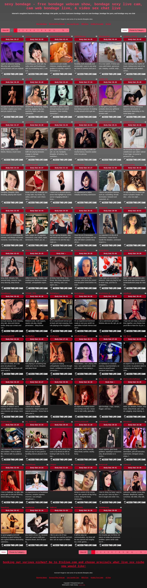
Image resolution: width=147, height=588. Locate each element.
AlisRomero (54, 336)
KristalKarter (128, 79)
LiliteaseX (127, 464)
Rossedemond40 (105, 122)
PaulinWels (78, 507)
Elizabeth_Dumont (130, 36)
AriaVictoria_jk (104, 293)
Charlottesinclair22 (57, 422)
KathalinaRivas (129, 122)
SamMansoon (55, 250)
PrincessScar (79, 165)
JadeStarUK (103, 422)
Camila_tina (103, 79)
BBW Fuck (84, 24)
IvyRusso (4, 208)
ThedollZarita (30, 464)
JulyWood (127, 293)
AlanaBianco (6, 293)
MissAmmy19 (79, 464)
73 (63, 30)
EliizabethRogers (80, 336)
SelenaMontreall (31, 165)
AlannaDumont (6, 250)
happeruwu (103, 208)
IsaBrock (28, 379)
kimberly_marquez (130, 208)
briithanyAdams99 (81, 422)
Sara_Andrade (104, 336)
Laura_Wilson (128, 250)
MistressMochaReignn (131, 379)
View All (5, 30)
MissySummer (104, 36)
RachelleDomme (80, 250)
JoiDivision (54, 122)
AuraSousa (29, 208)
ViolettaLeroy (104, 507)
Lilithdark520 (79, 208)
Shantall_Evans (80, 122)
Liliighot (53, 464)
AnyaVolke (5, 379)
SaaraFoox (5, 507)
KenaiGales (54, 165)
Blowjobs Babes (41, 24)
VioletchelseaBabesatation (60, 36)
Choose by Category (137, 30)
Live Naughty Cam (73, 24)
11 (54, 30)
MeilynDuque (79, 293)
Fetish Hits (82, 585)
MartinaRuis (29, 336)
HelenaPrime (55, 79)
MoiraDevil (127, 422)
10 (50, 30)
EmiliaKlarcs (54, 293)
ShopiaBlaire (104, 250)
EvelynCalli (103, 464)
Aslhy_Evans (55, 379)
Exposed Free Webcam (57, 24)
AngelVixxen (5, 165)
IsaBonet (53, 507)
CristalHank (5, 79)
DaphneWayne (6, 422)
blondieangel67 (7, 36)
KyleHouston (55, 208)
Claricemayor (104, 165)
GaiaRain (4, 122)
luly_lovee (127, 336)
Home (125, 30)
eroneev (28, 36)
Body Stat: (12, 39)
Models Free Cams (97, 24)
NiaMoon (77, 79)
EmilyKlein (78, 379)
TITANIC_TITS (30, 293)
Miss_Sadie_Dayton (106, 379)
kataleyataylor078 (7, 336)
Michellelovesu (80, 36)
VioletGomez (6, 464)
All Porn (108, 24)
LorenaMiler (29, 122)
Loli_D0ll (28, 79)
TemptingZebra (129, 165)
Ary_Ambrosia (30, 422)
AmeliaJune (29, 507)
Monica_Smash (31, 250)
